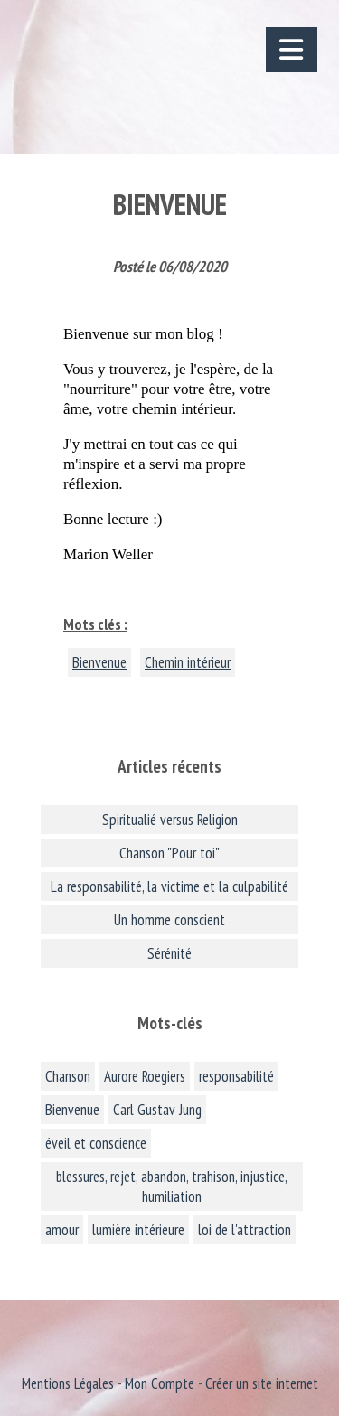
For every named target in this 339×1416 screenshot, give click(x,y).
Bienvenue (99, 662)
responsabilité (236, 1076)
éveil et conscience (95, 1143)
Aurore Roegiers (144, 1076)
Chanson (67, 1076)
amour (62, 1230)
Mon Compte (159, 1383)
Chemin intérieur (188, 662)
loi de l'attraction (244, 1230)
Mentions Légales (68, 1383)
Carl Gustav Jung (157, 1110)
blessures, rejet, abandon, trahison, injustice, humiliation (171, 1186)
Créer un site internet (261, 1383)
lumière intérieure (138, 1230)
